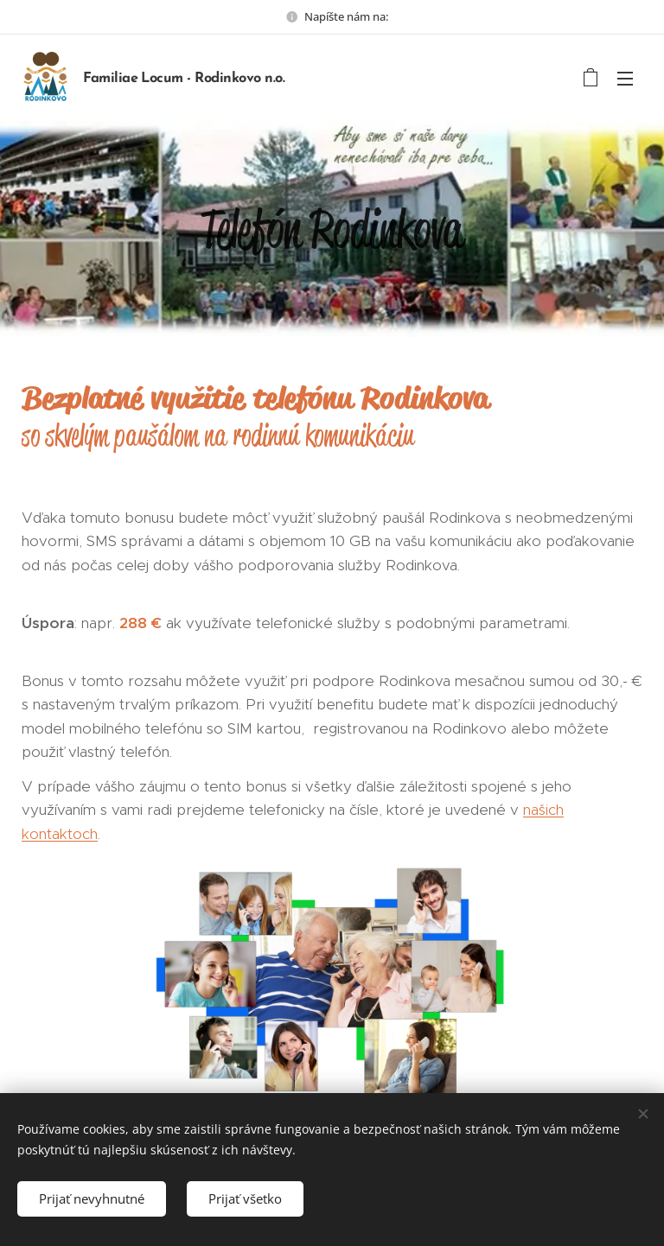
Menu (625, 78)
